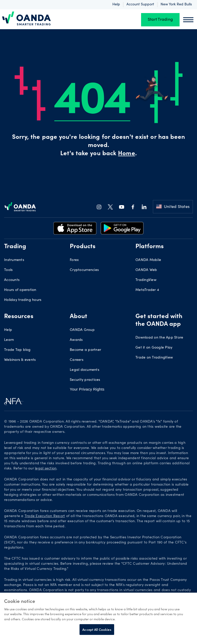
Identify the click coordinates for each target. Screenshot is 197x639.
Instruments (14, 260)
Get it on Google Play (153, 348)
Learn (9, 340)
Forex (74, 260)
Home (126, 154)
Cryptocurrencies (84, 270)
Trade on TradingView (154, 358)
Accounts (11, 280)
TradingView (145, 280)
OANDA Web (146, 270)
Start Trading (160, 20)
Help (116, 4)
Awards (76, 340)
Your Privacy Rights (87, 389)
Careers (76, 360)
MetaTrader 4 (147, 290)
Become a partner (85, 350)
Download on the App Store (159, 338)
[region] (98, 616)
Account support (140, 4)
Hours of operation (20, 290)
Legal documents (84, 370)
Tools (8, 270)
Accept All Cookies (96, 629)
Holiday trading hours (22, 300)
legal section (45, 468)
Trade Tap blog (17, 350)
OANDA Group (82, 330)
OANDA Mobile (148, 260)
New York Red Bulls (176, 4)
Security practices (85, 380)
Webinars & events (20, 360)
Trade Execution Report (45, 516)
